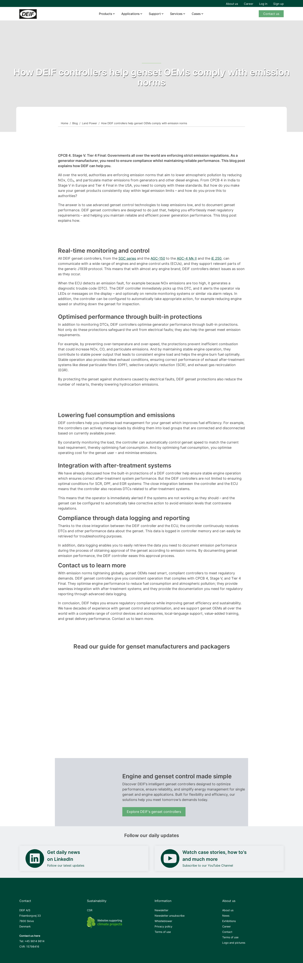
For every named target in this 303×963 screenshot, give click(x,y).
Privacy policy (163, 926)
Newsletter (161, 910)
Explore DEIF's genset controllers (154, 812)
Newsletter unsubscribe (170, 915)
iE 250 (216, 258)
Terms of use (163, 931)
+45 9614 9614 (34, 941)
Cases (196, 14)
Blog (75, 123)
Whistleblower (163, 921)
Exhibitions (229, 921)
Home (64, 123)
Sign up (278, 4)
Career (248, 4)
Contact (227, 931)
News (225, 915)
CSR (89, 910)
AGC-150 (158, 258)
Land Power (89, 123)
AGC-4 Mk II (187, 258)
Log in (263, 4)
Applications (130, 14)
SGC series (127, 258)
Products (105, 14)
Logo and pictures (233, 942)
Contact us (271, 14)
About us (232, 4)
